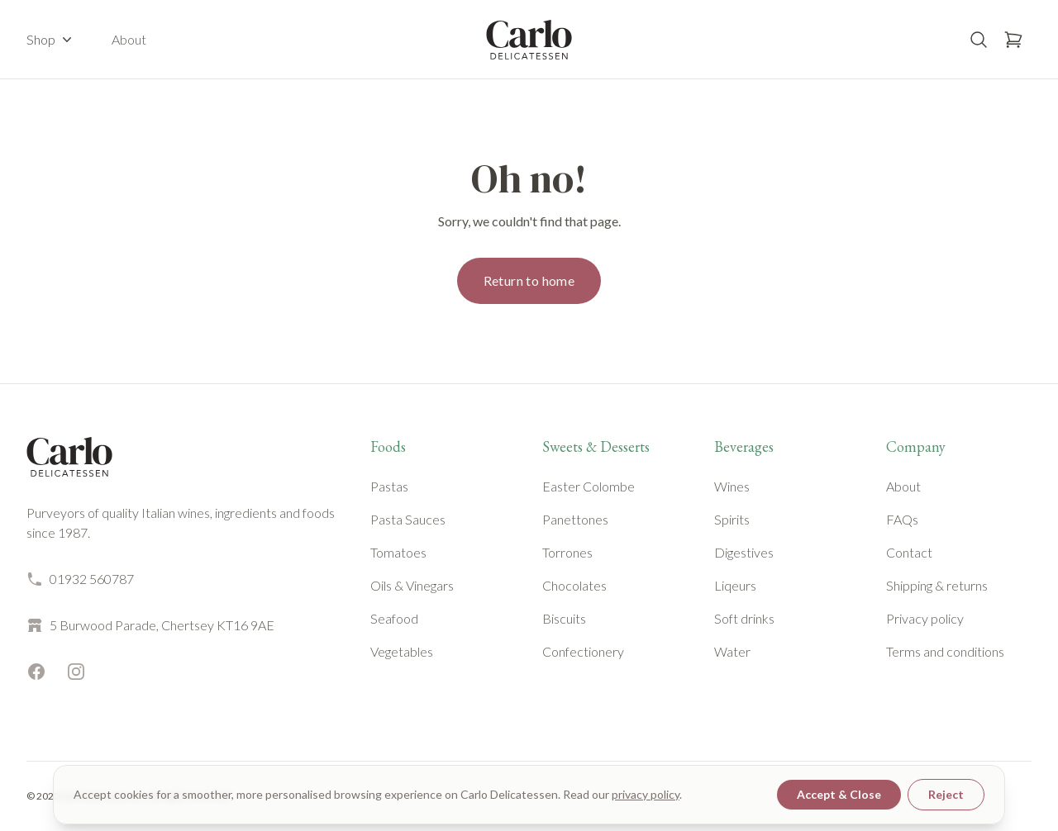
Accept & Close (839, 794)
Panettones (575, 519)
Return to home (529, 280)
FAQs (902, 519)
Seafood (394, 618)
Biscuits (564, 618)
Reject (946, 794)
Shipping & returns (937, 585)
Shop (50, 39)
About (129, 39)
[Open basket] (1013, 39)
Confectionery (583, 651)
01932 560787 (80, 579)
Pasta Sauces (408, 519)
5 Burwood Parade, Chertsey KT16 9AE (150, 625)
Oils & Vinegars (412, 585)
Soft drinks (744, 618)
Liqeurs (735, 585)
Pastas (389, 486)
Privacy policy (925, 618)
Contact (909, 552)
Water (732, 651)
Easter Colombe (588, 486)
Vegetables (401, 651)
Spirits (732, 519)
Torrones (567, 552)
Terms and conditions (945, 651)
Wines (732, 486)
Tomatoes (398, 552)
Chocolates (574, 585)
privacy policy (645, 794)
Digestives (744, 552)
